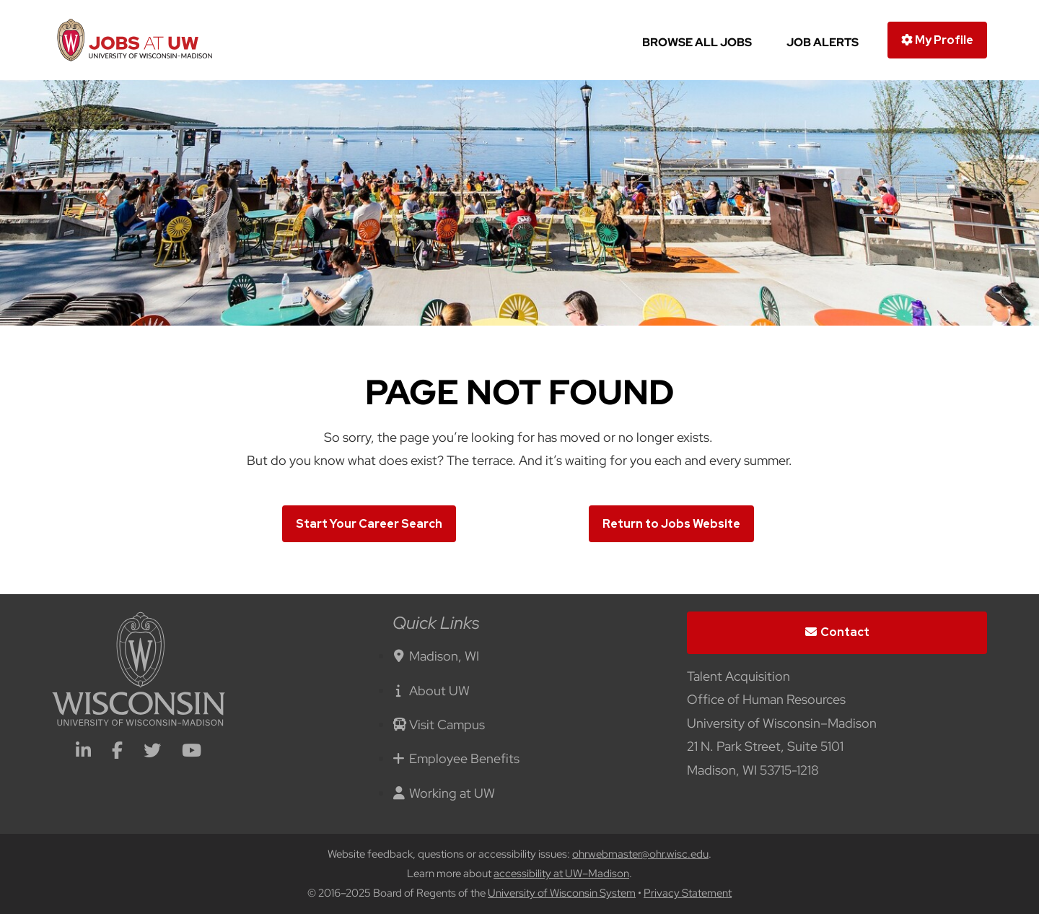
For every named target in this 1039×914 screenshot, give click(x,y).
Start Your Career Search (369, 523)
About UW (431, 690)
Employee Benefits (456, 758)
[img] (519, 203)
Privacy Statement (688, 893)
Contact (837, 632)
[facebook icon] (117, 752)
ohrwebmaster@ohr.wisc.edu (640, 854)
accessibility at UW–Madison (561, 873)
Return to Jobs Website (671, 523)
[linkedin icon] (83, 752)
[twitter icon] (152, 752)
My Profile (937, 40)
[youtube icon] (191, 752)
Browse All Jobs (697, 42)
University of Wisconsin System (562, 893)
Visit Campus (439, 724)
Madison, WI (436, 656)
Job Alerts (822, 42)
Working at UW (444, 793)
